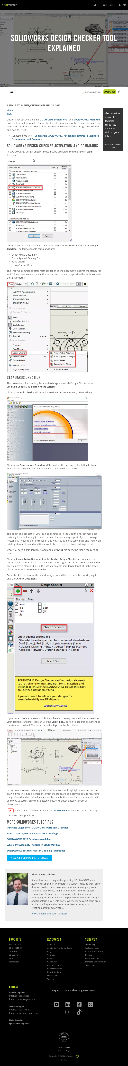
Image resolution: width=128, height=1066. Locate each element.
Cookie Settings (64, 1051)
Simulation (89, 965)
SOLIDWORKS (15, 944)
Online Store (52, 975)
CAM (11, 958)
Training (50, 979)
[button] (109, 5)
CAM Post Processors (94, 951)
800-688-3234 (92, 92)
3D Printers (13, 951)
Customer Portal (54, 965)
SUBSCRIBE (110, 91)
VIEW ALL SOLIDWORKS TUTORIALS (29, 857)
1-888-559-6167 (23, 1009)
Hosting (88, 955)
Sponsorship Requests (19, 1023)
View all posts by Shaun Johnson (49, 913)
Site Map (64, 1060)
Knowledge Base (54, 972)
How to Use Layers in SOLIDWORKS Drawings (32, 833)
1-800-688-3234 (23, 996)
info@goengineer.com (26, 999)
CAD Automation (92, 948)
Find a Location (16, 1020)
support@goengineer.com (27, 1013)
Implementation (92, 958)
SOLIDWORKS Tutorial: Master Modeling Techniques (36, 850)
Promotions (14, 961)
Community (52, 961)
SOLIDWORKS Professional (53, 119)
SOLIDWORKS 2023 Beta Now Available (29, 839)
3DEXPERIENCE (15, 948)
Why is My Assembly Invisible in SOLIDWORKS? (33, 844)
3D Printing (90, 944)
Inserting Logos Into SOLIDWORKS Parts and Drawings (37, 827)
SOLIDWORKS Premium (87, 119)
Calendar (51, 955)
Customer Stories (54, 968)
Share (10, 110)
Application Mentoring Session (60, 948)
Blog (49, 951)
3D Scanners (14, 955)
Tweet (10, 113)
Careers (50, 958)
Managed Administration (95, 961)
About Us (51, 944)
